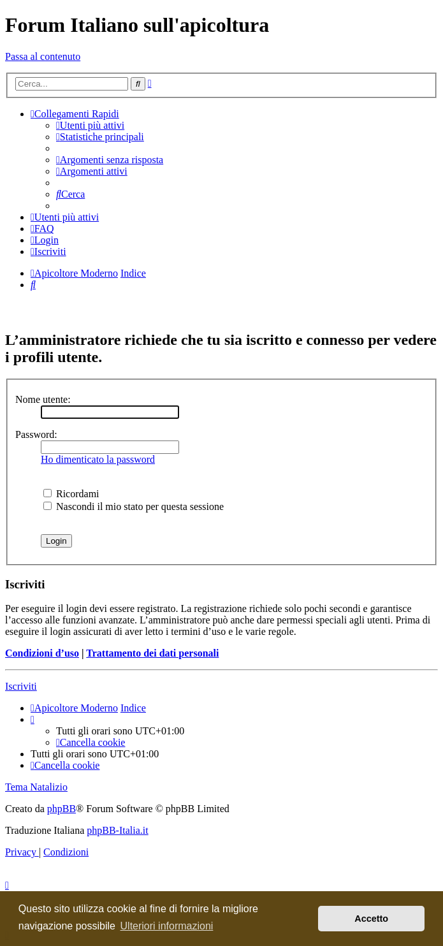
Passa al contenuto (42, 56)
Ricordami (71, 493)
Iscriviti (21, 686)
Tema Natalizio (36, 787)
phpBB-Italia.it (117, 830)
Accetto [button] (371, 918)
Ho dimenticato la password (98, 459)
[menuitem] (90, 125)
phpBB (61, 808)
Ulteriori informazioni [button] (167, 926)
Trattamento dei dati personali (152, 653)
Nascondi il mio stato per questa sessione (133, 506)
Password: (36, 434)
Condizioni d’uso (42, 653)
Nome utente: (43, 399)
